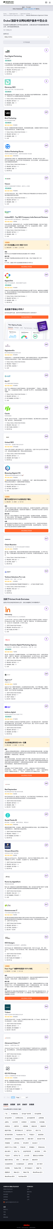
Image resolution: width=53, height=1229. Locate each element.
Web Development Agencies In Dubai (13, 15)
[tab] (5, 1104)
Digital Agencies (13, 13)
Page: (17, 1097)
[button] (26, 37)
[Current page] (22, 1097)
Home (5, 13)
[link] (46, 3)
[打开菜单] (50, 2)
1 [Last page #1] (27, 1097)
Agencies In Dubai (25, 13)
